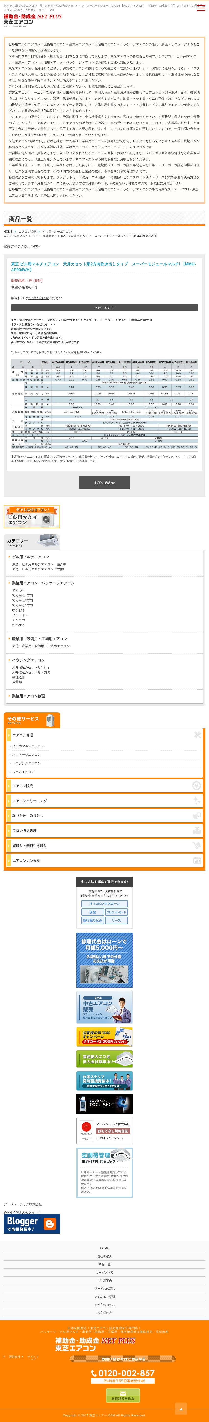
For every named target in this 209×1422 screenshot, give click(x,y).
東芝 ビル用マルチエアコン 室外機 (39, 564)
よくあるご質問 (104, 1296)
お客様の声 (104, 1313)
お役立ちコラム (104, 1305)
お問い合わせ (38, 298)
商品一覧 (105, 1264)
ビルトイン (20, 615)
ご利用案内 (104, 1280)
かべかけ (18, 625)
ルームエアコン (23, 772)
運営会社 (15, 1356)
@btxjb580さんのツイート (22, 1212)
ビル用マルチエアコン (28, 746)
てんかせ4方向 (22, 595)
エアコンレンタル (106, 860)
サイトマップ (33, 1358)
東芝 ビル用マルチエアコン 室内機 (38, 569)
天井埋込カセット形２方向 (31, 672)
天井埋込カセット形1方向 (30, 667)
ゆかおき (18, 610)
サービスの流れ (104, 1288)
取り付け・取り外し (106, 816)
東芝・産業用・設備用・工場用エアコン (41, 646)
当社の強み (104, 1256)
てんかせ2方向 (22, 600)
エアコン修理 (106, 735)
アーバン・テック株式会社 (23, 1204)
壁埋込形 (18, 677)
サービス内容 (104, 1272)
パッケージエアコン (26, 754)
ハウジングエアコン (26, 763)
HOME (104, 1248)
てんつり (18, 590)
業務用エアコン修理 (28, 696)
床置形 (17, 682)
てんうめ (18, 620)
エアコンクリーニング (106, 800)
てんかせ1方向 (22, 605)
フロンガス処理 (106, 830)
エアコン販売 (106, 785)
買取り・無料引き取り (106, 845)
